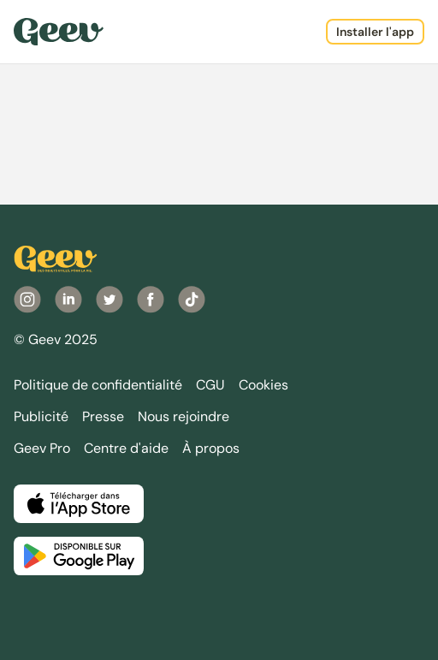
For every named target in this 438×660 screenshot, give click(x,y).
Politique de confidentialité (98, 385)
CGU (210, 385)
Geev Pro (42, 448)
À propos (211, 448)
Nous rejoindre (183, 416)
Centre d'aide (126, 448)
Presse (103, 416)
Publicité (41, 416)
